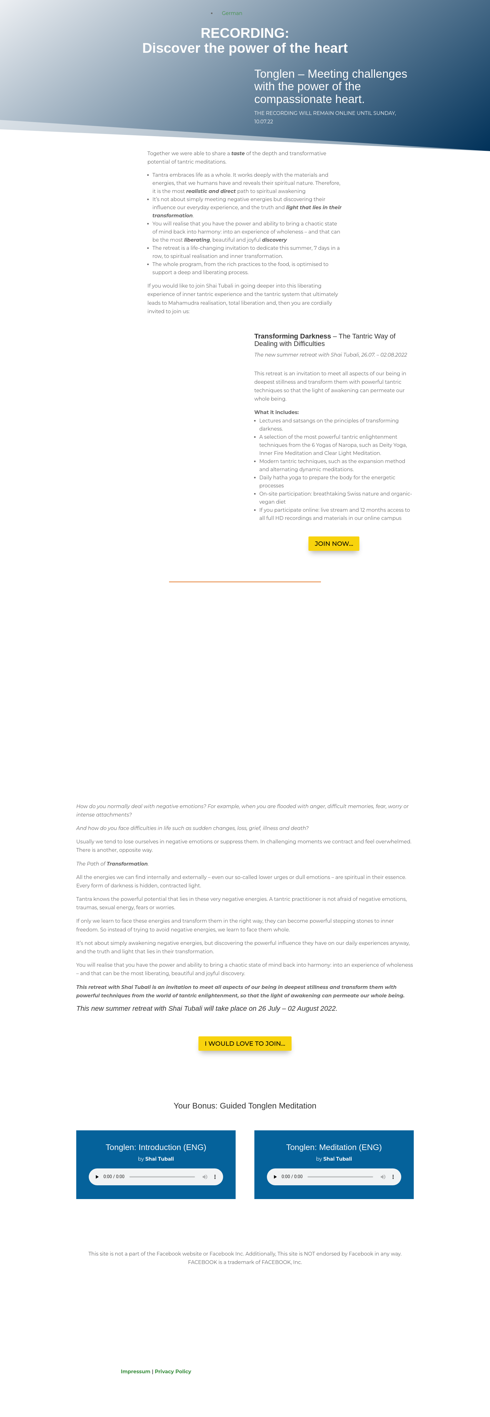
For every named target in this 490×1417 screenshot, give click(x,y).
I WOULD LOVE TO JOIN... (245, 1043)
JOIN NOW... (334, 543)
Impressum (136, 1372)
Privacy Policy (173, 1372)
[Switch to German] (229, 13)
